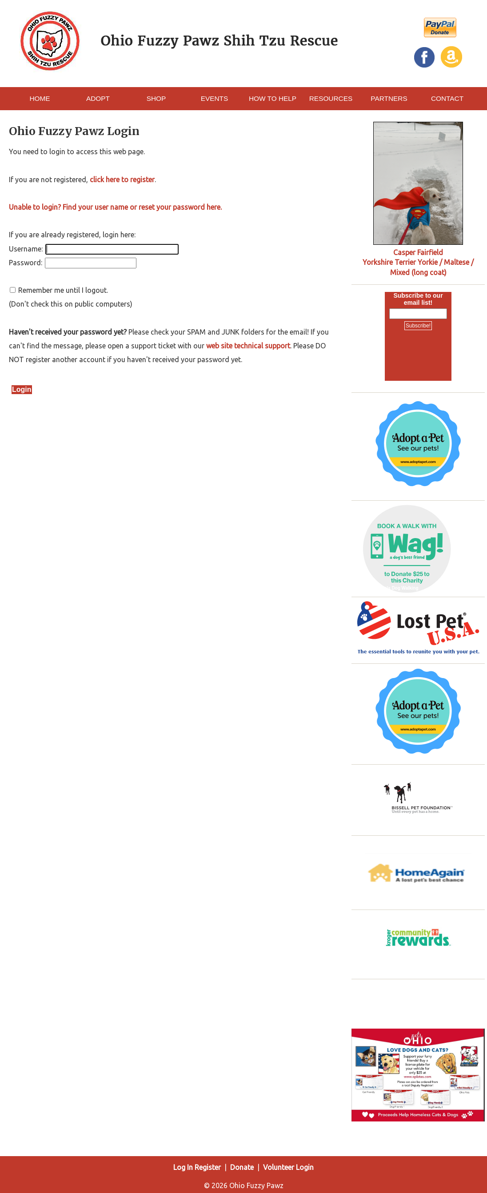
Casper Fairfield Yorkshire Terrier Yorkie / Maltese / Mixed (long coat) (418, 262)
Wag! (361, 588)
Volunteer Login (288, 1167)
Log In (183, 1167)
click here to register (122, 180)
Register (208, 1167)
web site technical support (248, 346)
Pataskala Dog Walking (394, 588)
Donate (242, 1167)
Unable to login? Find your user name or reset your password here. (115, 207)
